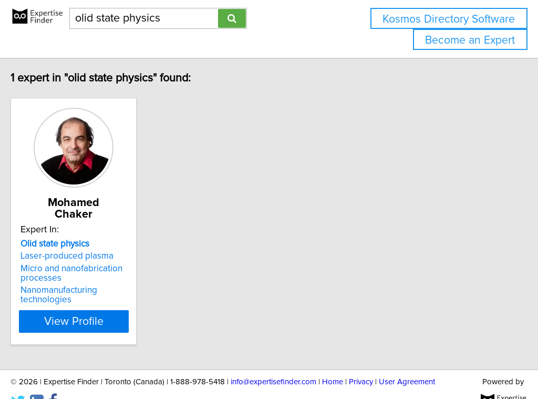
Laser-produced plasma (89, 244)
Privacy (361, 361)
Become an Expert (470, 40)
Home (332, 361)
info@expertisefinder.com (273, 361)
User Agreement (407, 361)
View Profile (109, 300)
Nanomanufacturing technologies (107, 278)
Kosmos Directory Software (448, 19)
